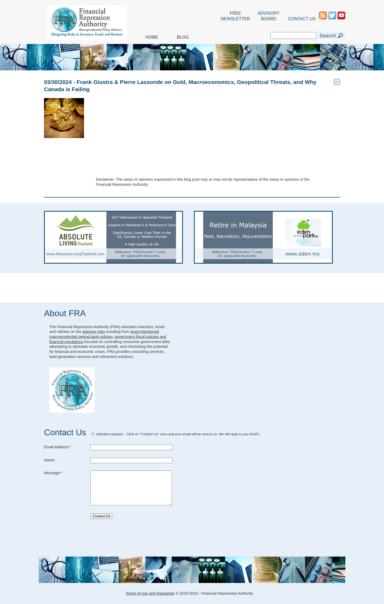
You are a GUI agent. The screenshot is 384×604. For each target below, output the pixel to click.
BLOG (183, 37)
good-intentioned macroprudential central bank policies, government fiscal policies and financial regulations (107, 336)
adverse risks (93, 331)
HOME (151, 37)
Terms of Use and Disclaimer (150, 593)
